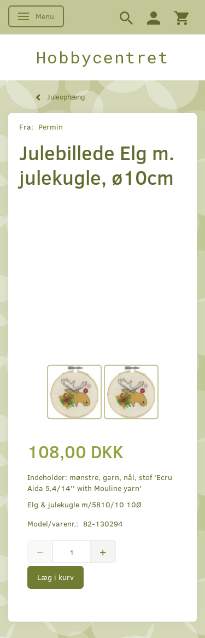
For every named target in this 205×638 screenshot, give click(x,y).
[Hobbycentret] (102, 57)
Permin (50, 126)
